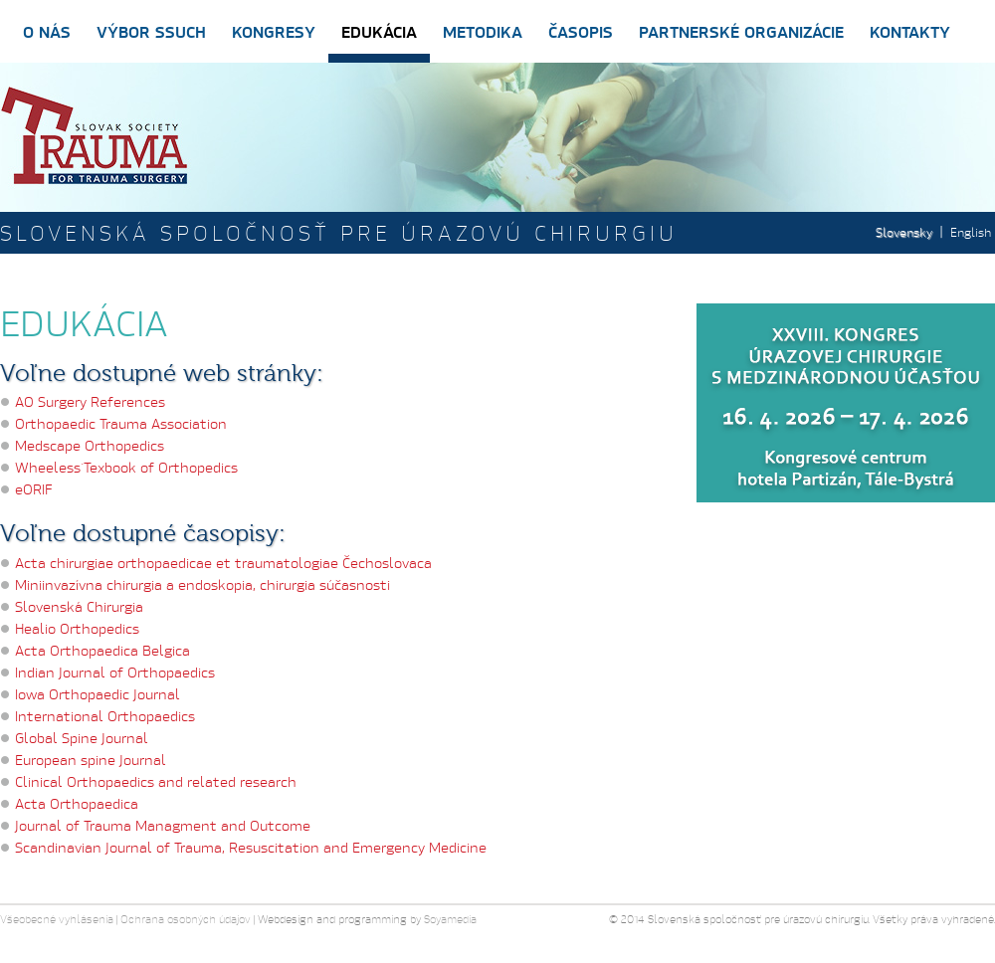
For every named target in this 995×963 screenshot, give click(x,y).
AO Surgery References (90, 401)
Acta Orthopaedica (76, 803)
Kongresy (273, 31)
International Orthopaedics (105, 715)
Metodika (482, 31)
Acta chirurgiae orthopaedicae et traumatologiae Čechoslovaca (223, 562)
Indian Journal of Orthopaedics (115, 672)
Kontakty (910, 31)
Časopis (580, 31)
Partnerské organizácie (741, 31)
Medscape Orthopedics (89, 445)
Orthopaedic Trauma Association (121, 423)
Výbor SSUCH (151, 31)
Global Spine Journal (81, 737)
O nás (47, 31)
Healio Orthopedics (77, 628)
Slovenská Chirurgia (79, 606)
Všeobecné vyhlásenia (56, 919)
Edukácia (379, 31)
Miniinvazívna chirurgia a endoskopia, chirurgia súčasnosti (202, 584)
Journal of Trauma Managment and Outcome (162, 825)
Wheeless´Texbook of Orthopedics (126, 467)
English (970, 232)
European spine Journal (90, 759)
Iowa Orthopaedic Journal (97, 693)
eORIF (34, 489)
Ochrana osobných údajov (185, 919)
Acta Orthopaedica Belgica (102, 650)
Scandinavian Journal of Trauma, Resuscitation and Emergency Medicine (251, 847)
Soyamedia (450, 919)
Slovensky (904, 232)
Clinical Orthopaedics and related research (156, 781)
